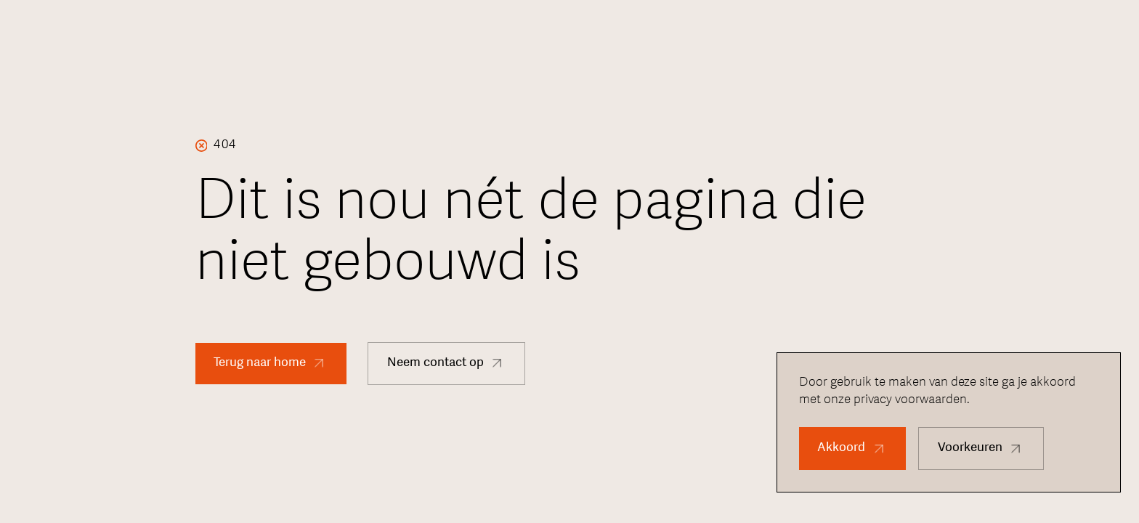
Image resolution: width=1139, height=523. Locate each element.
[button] (852, 448)
